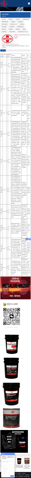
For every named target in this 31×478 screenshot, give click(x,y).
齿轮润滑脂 (18, 19)
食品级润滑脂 (20, 21)
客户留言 (15, 473)
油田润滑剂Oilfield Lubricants (23, 31)
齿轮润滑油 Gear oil (13, 24)
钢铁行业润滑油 (12, 31)
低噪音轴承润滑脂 (5, 21)
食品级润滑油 (4, 31)
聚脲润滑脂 (11, 19)
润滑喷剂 (24, 29)
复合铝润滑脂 (4, 26)
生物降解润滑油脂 (26, 19)
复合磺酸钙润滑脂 (20, 26)
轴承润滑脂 (4, 29)
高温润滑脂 (4, 19)
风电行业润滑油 (4, 24)
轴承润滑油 (22, 24)
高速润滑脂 (11, 29)
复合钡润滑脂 (11, 26)
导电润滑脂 (18, 29)
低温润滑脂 (13, 21)
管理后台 (23, 473)
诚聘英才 (19, 473)
